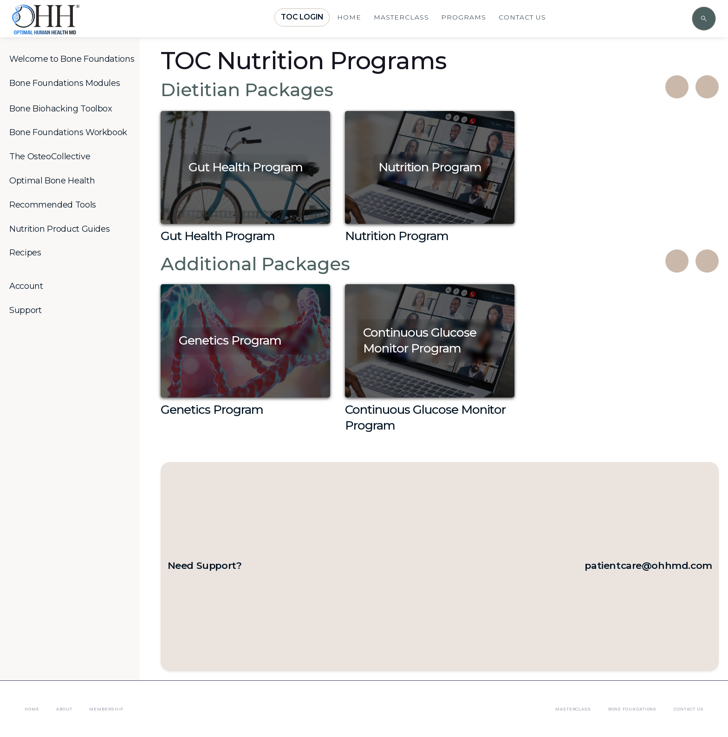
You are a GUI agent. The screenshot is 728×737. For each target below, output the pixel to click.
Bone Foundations (632, 709)
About (64, 709)
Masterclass (573, 709)
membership (106, 709)
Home (32, 709)
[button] (73, 59)
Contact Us (689, 709)
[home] (72, 29)
